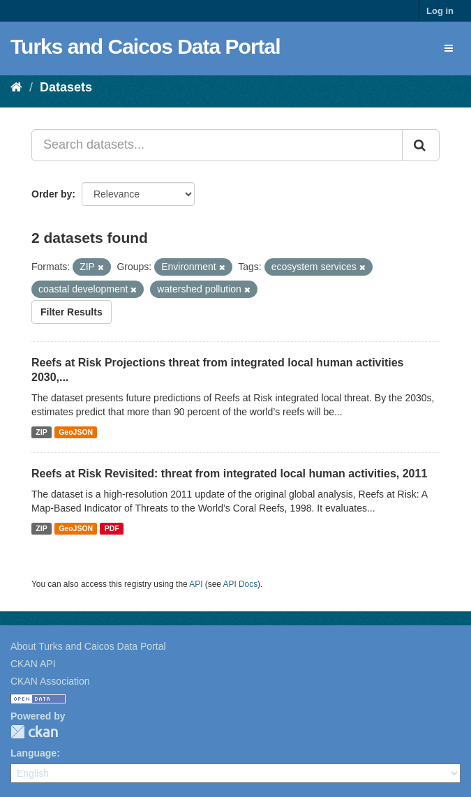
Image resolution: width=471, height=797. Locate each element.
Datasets (66, 87)
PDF (112, 528)
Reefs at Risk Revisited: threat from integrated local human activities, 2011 (229, 473)
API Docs (240, 584)
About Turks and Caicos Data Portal (88, 646)
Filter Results (71, 312)
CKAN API (33, 663)
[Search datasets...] (217, 145)
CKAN (34, 731)
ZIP (41, 432)
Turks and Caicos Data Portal (145, 46)
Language (33, 753)
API (195, 584)
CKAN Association (50, 681)
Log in (440, 11)
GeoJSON (76, 432)
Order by (51, 194)
